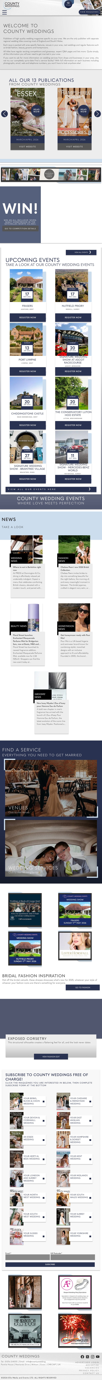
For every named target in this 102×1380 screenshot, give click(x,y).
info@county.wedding (35, 1362)
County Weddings (21, 1356)
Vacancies (92, 1368)
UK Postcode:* (56, 1253)
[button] (4, 113)
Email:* (8, 1253)
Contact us (91, 1373)
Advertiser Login (87, 1362)
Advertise (92, 1365)
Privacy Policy (89, 1371)
